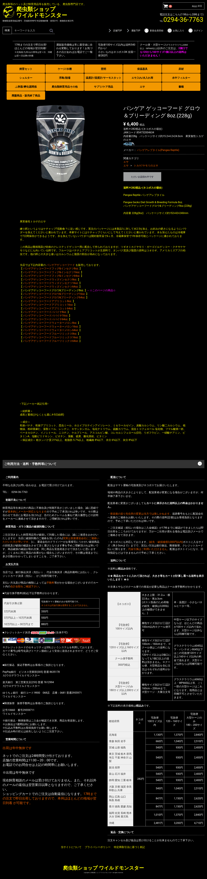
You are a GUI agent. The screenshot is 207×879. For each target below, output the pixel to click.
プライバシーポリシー (98, 847)
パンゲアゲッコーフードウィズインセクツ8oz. (50, 279)
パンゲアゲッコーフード (60, 264)
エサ (142, 86)
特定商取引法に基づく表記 (129, 847)
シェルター (25, 77)
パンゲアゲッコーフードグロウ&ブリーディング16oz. (54, 293)
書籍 (181, 86)
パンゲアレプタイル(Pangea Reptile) (158, 149)
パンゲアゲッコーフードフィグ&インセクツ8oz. (51, 268)
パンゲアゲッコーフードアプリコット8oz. (47, 301)
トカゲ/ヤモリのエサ (146, 165)
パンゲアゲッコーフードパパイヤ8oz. (45, 312)
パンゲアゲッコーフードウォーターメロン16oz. (51, 326)
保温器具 (142, 68)
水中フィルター (181, 77)
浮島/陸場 (64, 77)
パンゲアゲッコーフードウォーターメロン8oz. (50, 322)
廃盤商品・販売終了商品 (26, 95)
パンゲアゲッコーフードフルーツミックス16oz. (51, 337)
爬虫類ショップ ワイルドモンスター (103, 868)
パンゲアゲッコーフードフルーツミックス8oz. (50, 333)
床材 (181, 68)
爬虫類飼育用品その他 (65, 86)
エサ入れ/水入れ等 (142, 77)
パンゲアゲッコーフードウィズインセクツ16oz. (51, 283)
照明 (103, 68)
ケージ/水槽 (65, 68)
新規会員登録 (153, 30)
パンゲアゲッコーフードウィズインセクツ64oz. (51, 286)
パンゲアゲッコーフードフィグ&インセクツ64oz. (51, 275)
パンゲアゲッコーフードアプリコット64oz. (48, 308)
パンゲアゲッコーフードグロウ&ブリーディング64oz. (54, 297)
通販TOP (133, 30)
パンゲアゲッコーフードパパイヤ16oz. (45, 315)
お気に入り (175, 30)
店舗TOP (114, 30)
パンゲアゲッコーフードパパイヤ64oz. (45, 319)
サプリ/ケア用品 (103, 86)
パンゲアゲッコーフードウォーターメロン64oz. (51, 330)
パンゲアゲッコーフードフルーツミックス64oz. (51, 340)
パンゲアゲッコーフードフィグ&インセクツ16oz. (51, 272)
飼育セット (25, 68)
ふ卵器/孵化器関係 (26, 86)
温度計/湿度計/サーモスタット (103, 77)
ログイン (195, 30)
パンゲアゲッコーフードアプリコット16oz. (48, 304)
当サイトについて (71, 847)
